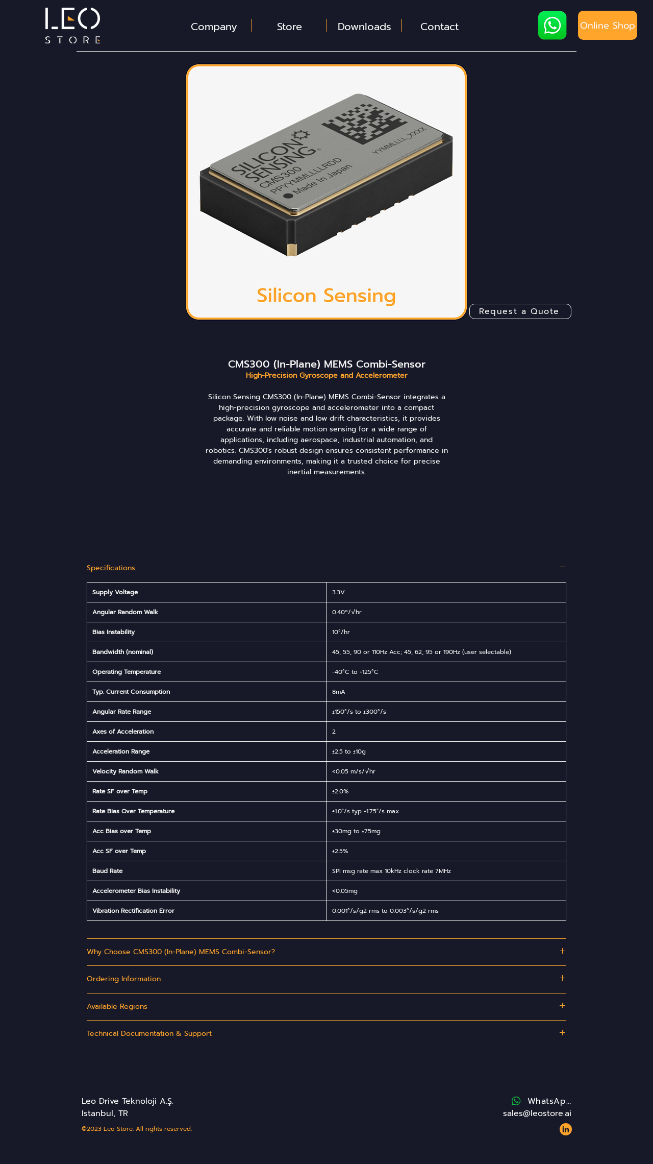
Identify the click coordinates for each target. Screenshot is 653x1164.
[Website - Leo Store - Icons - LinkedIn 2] (566, 1129)
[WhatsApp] (540, 1101)
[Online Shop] (607, 25)
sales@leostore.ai (537, 1113)
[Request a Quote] (520, 311)
